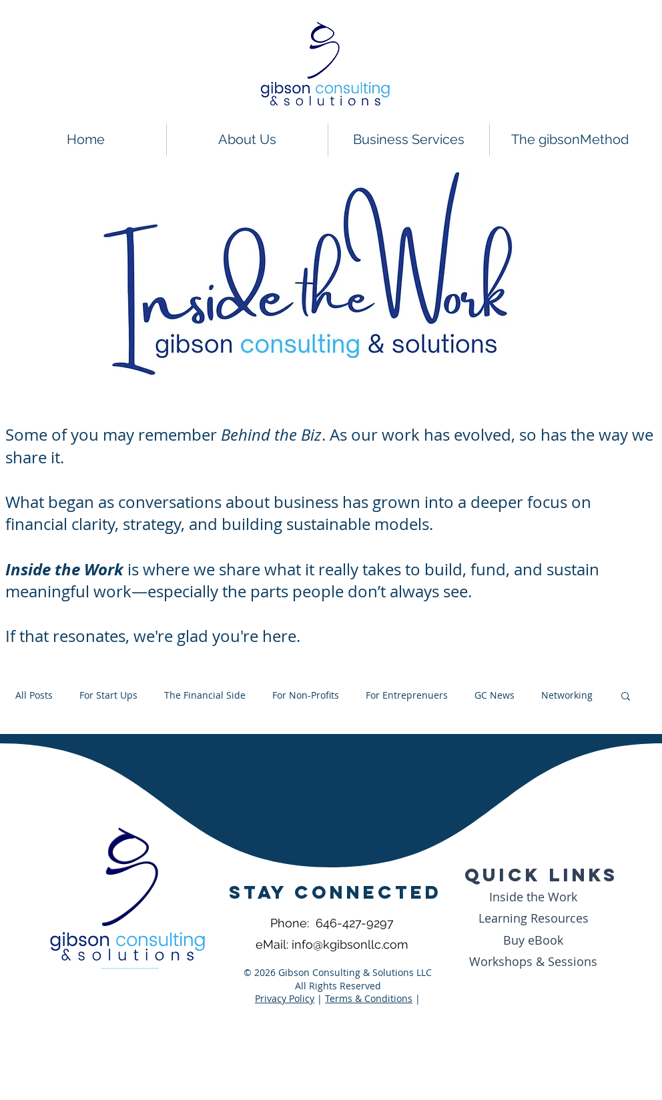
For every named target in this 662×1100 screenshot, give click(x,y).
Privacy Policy (284, 998)
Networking (567, 695)
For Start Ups (108, 695)
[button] (625, 697)
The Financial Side (205, 695)
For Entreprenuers (407, 695)
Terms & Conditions (368, 998)
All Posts (34, 695)
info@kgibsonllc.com (350, 944)
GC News (494, 695)
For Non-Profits (305, 695)
